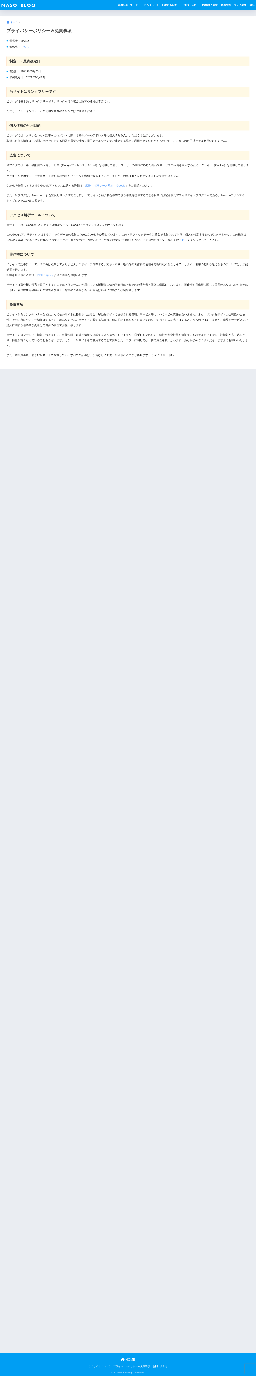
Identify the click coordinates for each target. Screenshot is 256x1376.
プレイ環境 (240, 5)
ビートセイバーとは (147, 5)
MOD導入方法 (210, 5)
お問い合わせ (45, 275)
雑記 (251, 5)
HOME (128, 1359)
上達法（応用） (190, 5)
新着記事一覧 (125, 5)
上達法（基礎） (169, 5)
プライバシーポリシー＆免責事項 (131, 1366)
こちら (25, 47)
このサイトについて (99, 1366)
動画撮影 (226, 5)
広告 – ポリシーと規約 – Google (105, 185)
